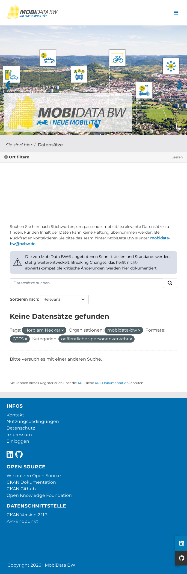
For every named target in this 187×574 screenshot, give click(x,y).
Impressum (19, 434)
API (81, 383)
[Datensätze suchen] (86, 283)
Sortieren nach (24, 299)
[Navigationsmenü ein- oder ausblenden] (176, 12)
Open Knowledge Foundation (39, 495)
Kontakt (15, 415)
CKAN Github (21, 488)
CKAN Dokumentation (31, 482)
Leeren (177, 157)
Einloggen (18, 441)
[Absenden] (170, 283)
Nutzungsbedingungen (33, 421)
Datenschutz (21, 428)
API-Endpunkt (22, 521)
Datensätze (50, 144)
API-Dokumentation (112, 383)
